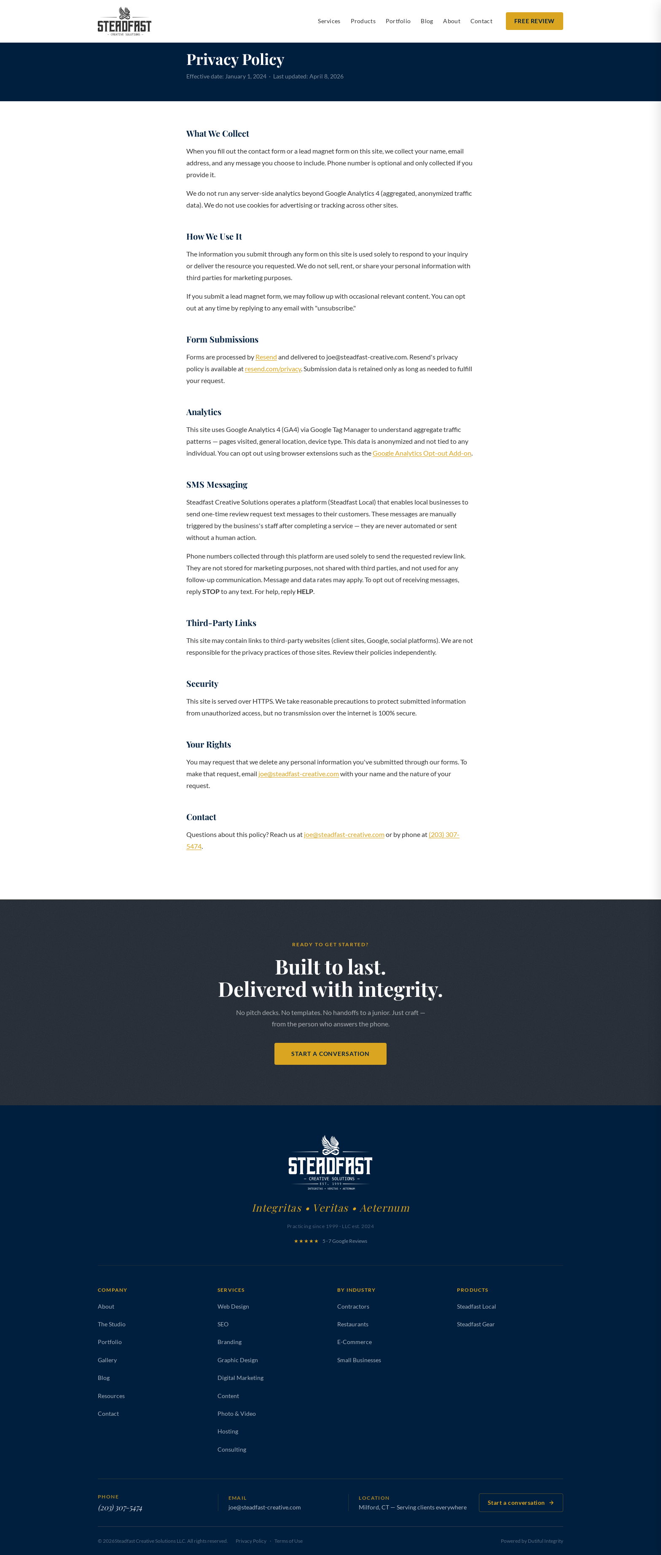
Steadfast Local (476, 1306)
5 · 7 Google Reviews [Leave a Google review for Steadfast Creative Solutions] (330, 1241)
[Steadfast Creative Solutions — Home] (124, 21)
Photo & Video (237, 1413)
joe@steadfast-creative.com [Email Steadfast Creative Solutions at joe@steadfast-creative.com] (264, 1507)
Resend (266, 357)
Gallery (107, 1359)
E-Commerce (354, 1341)
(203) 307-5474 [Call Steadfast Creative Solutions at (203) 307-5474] (120, 1507)
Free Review (534, 20)
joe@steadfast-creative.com (298, 773)
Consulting (232, 1449)
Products (363, 20)
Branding (230, 1341)
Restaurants (352, 1324)
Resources (111, 1395)
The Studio (112, 1324)
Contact (481, 20)
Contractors (353, 1306)
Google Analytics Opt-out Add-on (422, 453)
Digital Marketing (240, 1377)
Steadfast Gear (476, 1324)
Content (228, 1395)
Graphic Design (238, 1359)
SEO (223, 1324)
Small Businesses (359, 1359)
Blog (427, 20)
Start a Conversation (330, 1053)
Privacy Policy (251, 1541)
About (451, 20)
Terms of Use (288, 1541)
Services (329, 20)
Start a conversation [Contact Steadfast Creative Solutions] (521, 1502)
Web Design (233, 1306)
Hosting (228, 1431)
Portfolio (398, 20)
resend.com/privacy (273, 368)
